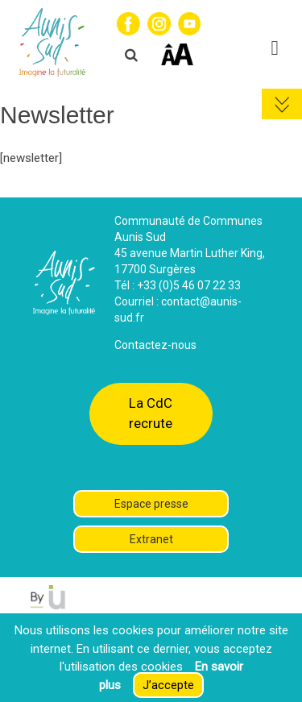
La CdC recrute (150, 413)
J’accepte (168, 685)
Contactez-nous (155, 345)
